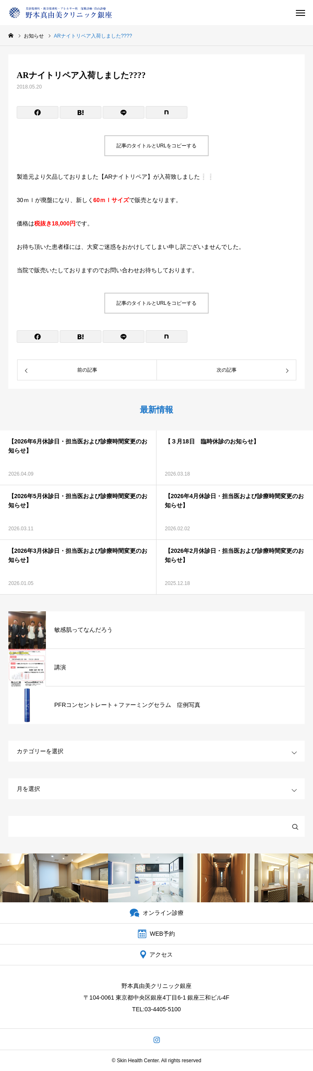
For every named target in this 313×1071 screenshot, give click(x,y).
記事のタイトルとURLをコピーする (156, 146)
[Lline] (123, 112)
